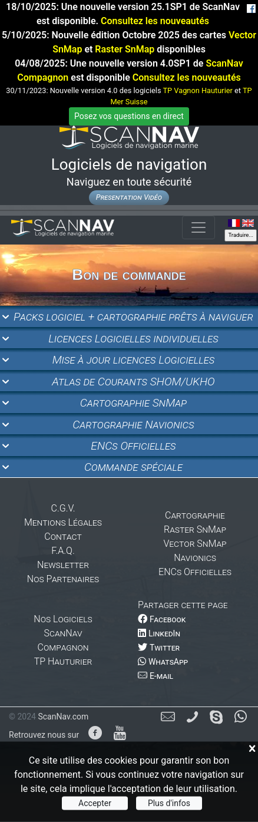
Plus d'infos (169, 803)
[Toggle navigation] (198, 227)
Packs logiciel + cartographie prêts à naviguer (133, 316)
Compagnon (63, 647)
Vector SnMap (194, 543)
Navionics (195, 557)
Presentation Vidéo (129, 197)
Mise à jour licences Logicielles (133, 360)
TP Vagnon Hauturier (197, 90)
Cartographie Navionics (133, 424)
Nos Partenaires (63, 579)
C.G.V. (63, 508)
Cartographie (195, 515)
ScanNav (63, 633)
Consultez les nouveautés (155, 21)
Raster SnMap (124, 49)
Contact (62, 536)
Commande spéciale (133, 467)
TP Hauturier (63, 661)
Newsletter (63, 564)
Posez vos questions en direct (129, 116)
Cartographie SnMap (133, 403)
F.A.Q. (62, 550)
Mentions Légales (63, 522)
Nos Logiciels (63, 619)
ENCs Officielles (133, 446)
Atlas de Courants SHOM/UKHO (133, 381)
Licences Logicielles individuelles (133, 338)
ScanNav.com (63, 716)
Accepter (94, 803)
